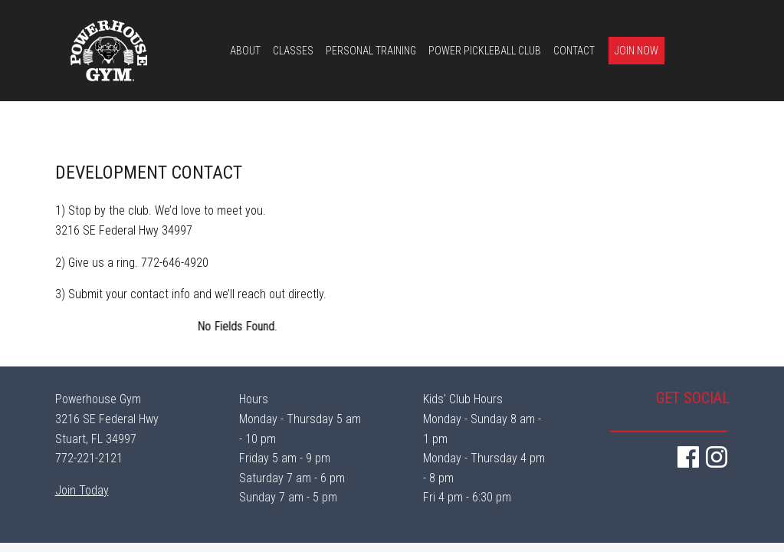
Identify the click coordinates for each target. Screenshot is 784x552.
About (245, 50)
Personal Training (371, 50)
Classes (293, 50)
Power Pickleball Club (484, 50)
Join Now (636, 50)
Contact (574, 50)
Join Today (82, 490)
